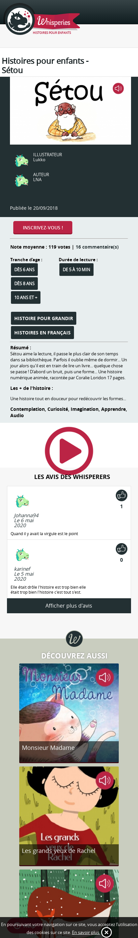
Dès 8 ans (24, 284)
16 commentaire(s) (97, 247)
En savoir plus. (86, 932)
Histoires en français (42, 332)
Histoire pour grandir (43, 318)
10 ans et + (25, 297)
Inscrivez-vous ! (43, 227)
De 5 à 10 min (76, 270)
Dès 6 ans (24, 270)
